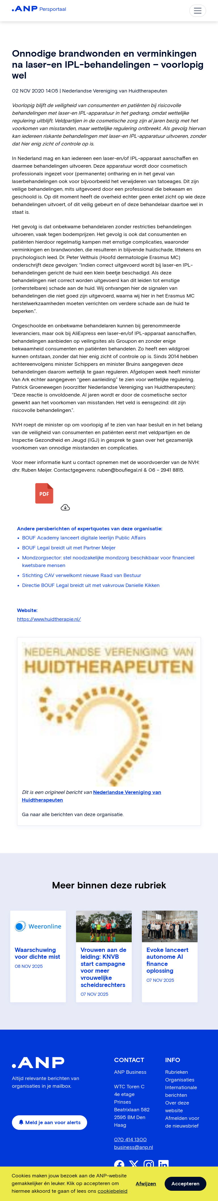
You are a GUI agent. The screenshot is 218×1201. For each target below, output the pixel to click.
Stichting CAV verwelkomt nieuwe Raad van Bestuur (81, 575)
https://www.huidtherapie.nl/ (49, 619)
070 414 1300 (130, 1139)
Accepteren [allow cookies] (185, 1183)
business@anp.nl (133, 1147)
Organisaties (179, 1080)
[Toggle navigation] (197, 11)
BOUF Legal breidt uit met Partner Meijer (69, 548)
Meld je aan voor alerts (50, 1122)
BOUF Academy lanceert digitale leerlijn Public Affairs (84, 538)
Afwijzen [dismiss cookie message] (146, 1183)
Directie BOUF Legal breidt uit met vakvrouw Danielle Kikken (91, 585)
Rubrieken (176, 1072)
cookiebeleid (112, 1191)
